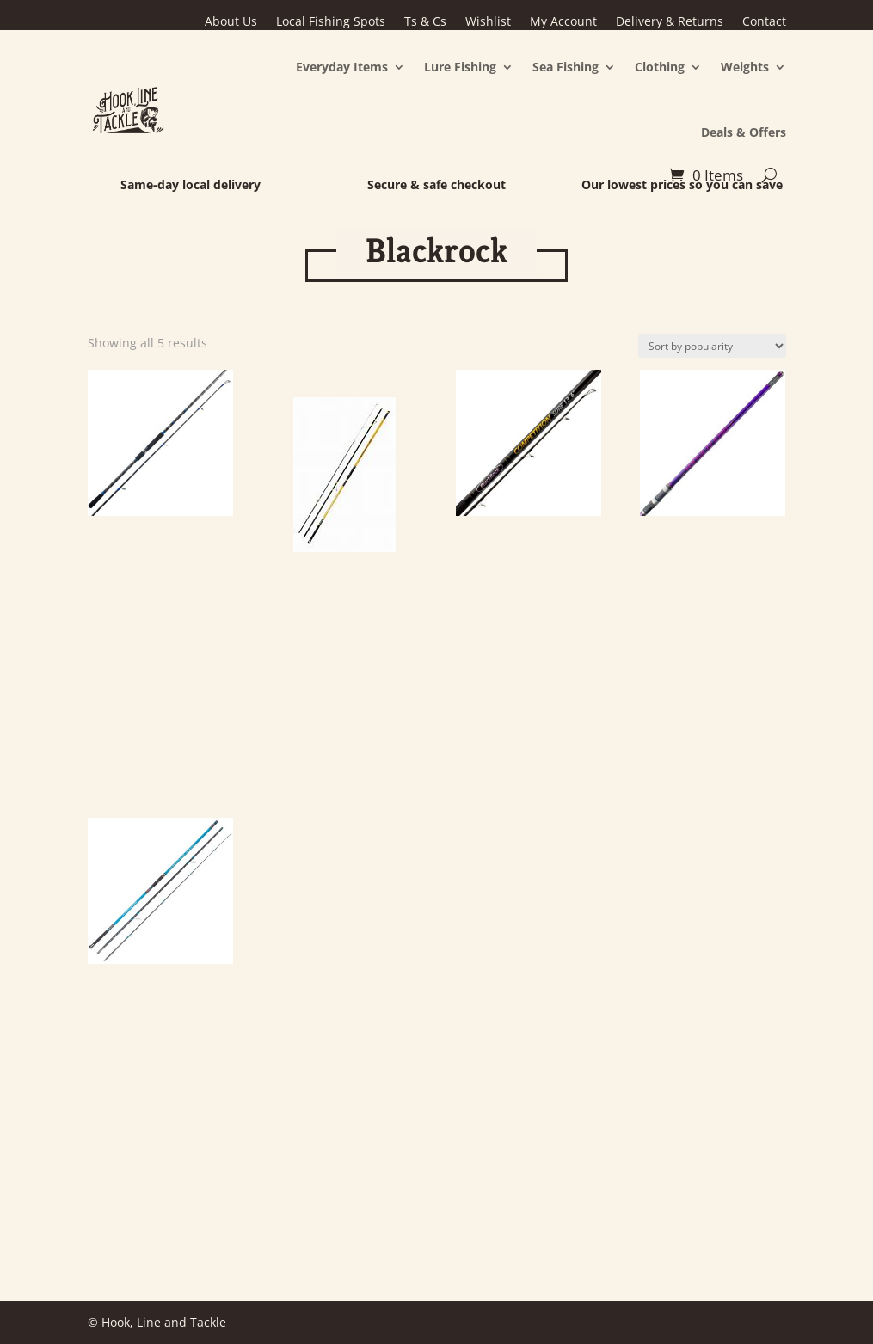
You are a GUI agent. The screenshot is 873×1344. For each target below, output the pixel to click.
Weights (745, 66)
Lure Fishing (460, 66)
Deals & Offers (743, 132)
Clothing (660, 66)
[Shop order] (712, 346)
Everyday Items (342, 66)
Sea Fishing (565, 66)
